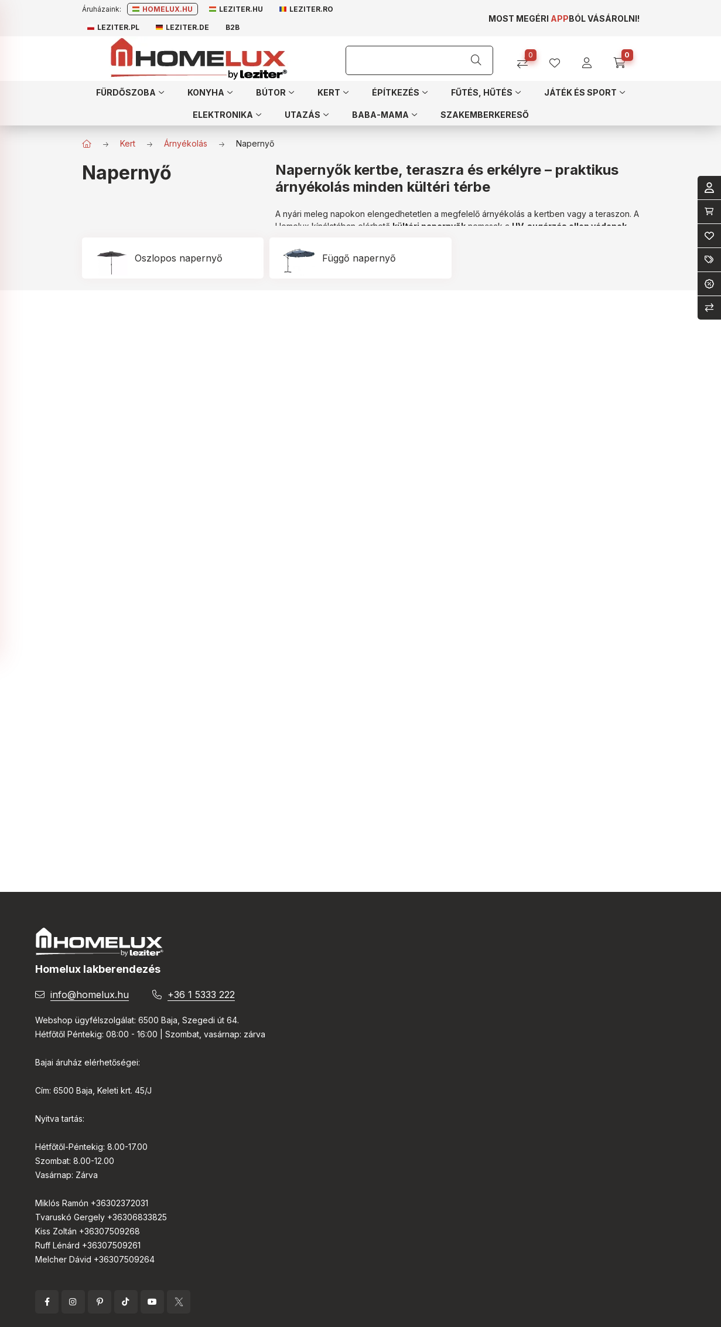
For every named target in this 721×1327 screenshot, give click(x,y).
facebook (47, 1302)
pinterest (99, 1302)
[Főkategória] (86, 143)
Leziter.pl (113, 27)
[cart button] (623, 59)
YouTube (152, 1302)
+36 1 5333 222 (201, 994)
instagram (73, 1302)
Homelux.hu (162, 9)
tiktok (126, 1302)
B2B (232, 27)
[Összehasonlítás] (527, 59)
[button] (130, 92)
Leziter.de (182, 27)
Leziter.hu (236, 9)
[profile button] (559, 59)
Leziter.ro (306, 9)
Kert (127, 143)
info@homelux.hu (89, 994)
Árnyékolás (185, 143)
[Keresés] (476, 60)
